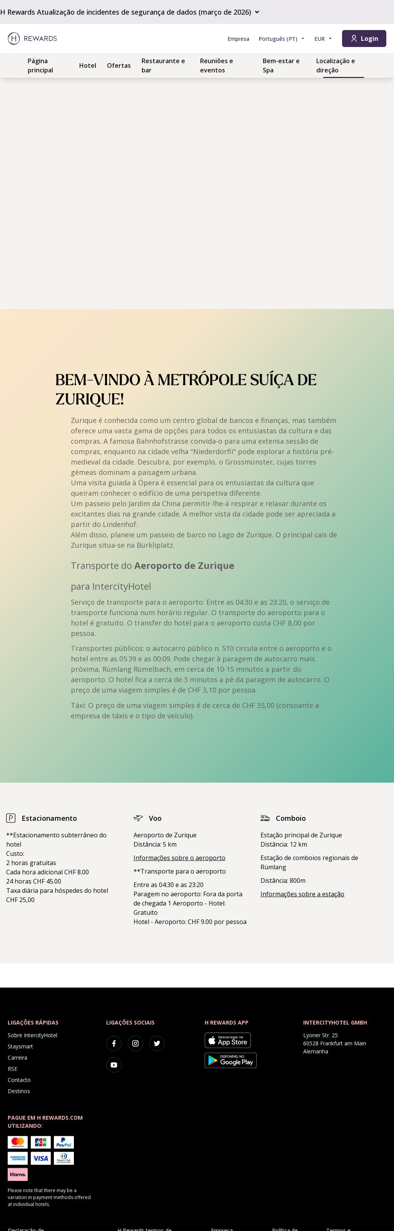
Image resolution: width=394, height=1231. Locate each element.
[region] (197, 193)
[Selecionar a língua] (282, 39)
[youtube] (114, 1065)
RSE (12, 1068)
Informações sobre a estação (302, 894)
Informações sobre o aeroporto (179, 858)
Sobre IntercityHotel (32, 1035)
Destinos (19, 1091)
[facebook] (114, 1043)
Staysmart (20, 1046)
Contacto (19, 1079)
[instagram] (135, 1043)
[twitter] (157, 1043)
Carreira (17, 1057)
